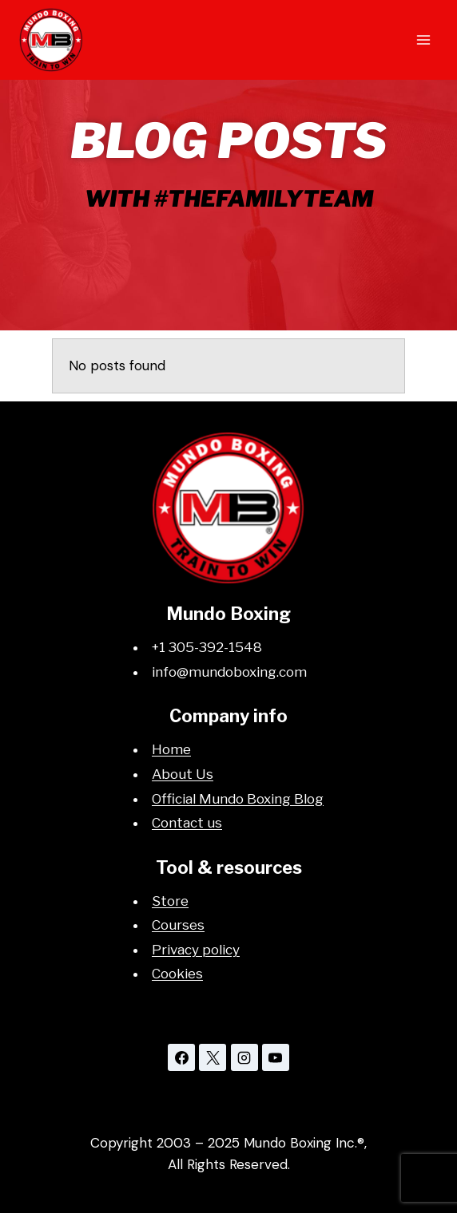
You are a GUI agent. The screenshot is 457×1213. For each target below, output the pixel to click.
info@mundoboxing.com (229, 672)
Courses (178, 925)
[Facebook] (181, 1057)
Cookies (177, 974)
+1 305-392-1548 (207, 647)
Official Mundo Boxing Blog (238, 799)
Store (170, 901)
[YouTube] (275, 1057)
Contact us (187, 823)
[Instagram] (244, 1057)
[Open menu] (423, 39)
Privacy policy (196, 950)
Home (171, 749)
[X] (212, 1057)
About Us (182, 774)
